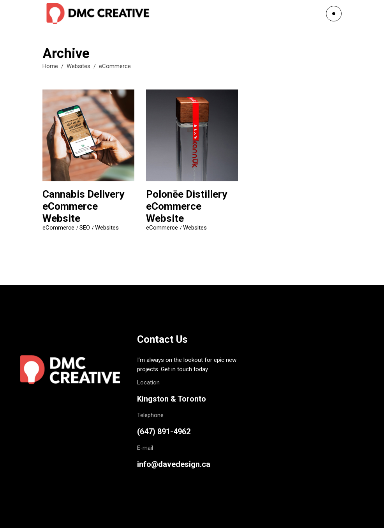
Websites (78, 66)
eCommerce (58, 228)
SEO (84, 228)
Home (50, 66)
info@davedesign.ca (173, 464)
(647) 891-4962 (163, 431)
